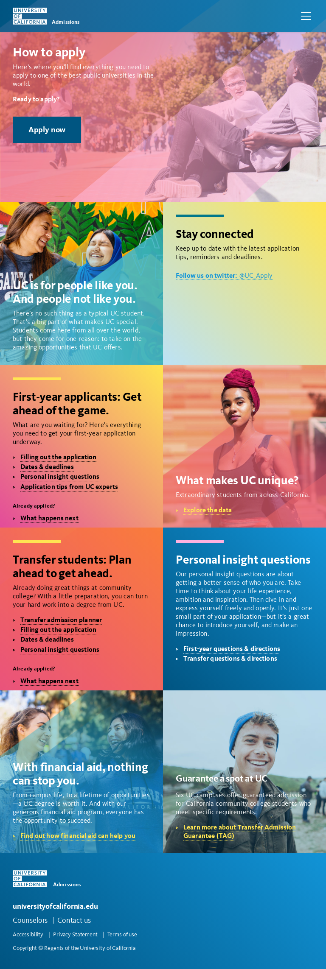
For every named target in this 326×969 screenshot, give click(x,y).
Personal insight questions (59, 476)
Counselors (30, 920)
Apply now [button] (46, 129)
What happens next (49, 518)
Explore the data (207, 510)
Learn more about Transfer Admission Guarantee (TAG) (239, 831)
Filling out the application (58, 457)
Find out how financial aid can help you (77, 836)
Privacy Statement (75, 934)
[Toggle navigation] (306, 16)
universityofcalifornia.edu (55, 906)
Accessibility (28, 934)
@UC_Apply (224, 275)
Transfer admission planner (61, 620)
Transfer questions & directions (230, 658)
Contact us (74, 920)
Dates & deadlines (47, 467)
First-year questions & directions (231, 649)
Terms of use (122, 934)
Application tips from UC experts (69, 487)
